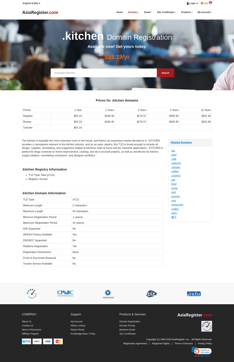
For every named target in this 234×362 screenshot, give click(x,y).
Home (120, 12)
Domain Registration (129, 321)
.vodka (174, 209)
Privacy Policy (205, 343)
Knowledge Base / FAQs (83, 333)
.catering (176, 163)
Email (148, 12)
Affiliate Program (30, 333)
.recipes (175, 196)
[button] (31, 3)
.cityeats (175, 167)
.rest (173, 200)
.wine (174, 213)
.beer (174, 154)
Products (186, 12)
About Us (26, 321)
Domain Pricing (127, 325)
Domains (133, 12)
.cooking (176, 175)
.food (174, 184)
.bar (173, 150)
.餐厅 (174, 217)
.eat (173, 179)
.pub (173, 192)
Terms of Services (184, 343)
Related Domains (181, 142)
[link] (201, 352)
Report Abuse (77, 329)
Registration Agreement (135, 343)
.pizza (174, 188)
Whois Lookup (78, 325)
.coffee (175, 171)
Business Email (127, 329)
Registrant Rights (160, 343)
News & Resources (31, 329)
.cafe (173, 159)
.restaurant (177, 204)
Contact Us (27, 325)
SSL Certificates (166, 12)
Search (165, 73)
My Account (205, 12)
